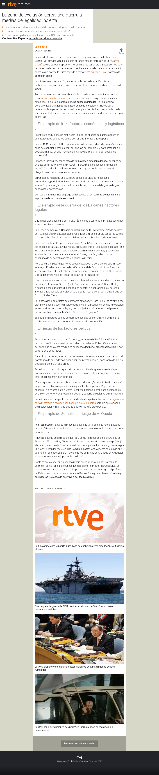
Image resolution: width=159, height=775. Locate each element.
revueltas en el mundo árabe (45, 38)
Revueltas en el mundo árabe (79, 743)
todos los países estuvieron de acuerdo (62, 98)
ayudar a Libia (98, 72)
